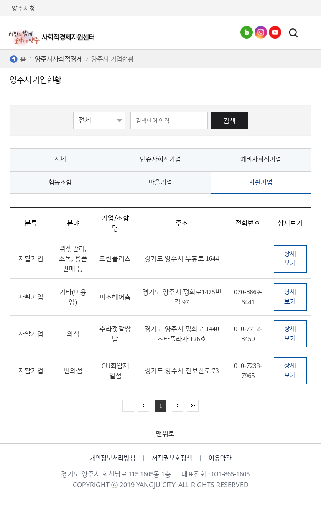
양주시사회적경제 (58, 59)
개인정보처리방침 (112, 458)
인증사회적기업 (160, 159)
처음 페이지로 (128, 406)
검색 (229, 121)
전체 (60, 159)
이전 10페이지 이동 (143, 406)
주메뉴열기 (308, 33)
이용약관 (220, 458)
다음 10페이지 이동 (177, 406)
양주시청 (23, 8)
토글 (293, 33)
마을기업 (160, 182)
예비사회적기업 (260, 159)
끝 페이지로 (193, 406)
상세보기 (290, 258)
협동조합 (60, 182)
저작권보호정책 (172, 458)
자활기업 (261, 182)
